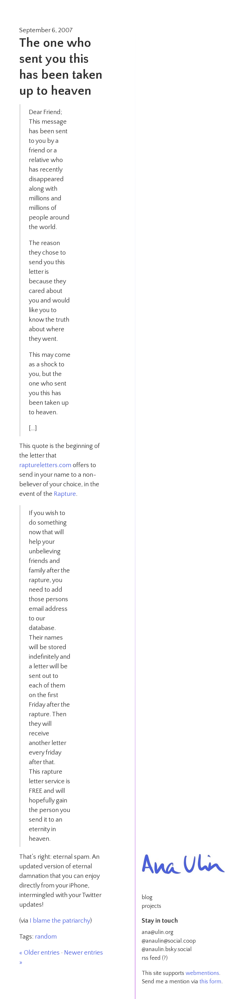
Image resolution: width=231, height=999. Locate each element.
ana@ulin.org (157, 932)
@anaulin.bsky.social (167, 949)
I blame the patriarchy (60, 920)
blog (147, 897)
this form (210, 981)
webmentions (202, 973)
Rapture (65, 494)
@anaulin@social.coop (169, 941)
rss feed (151, 958)
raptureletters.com (45, 465)
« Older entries (39, 952)
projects (151, 906)
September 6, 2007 (46, 30)
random (46, 936)
